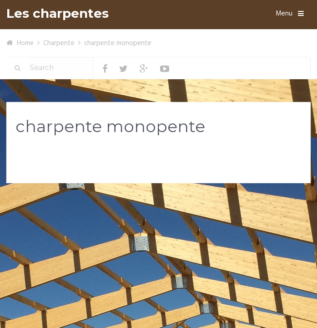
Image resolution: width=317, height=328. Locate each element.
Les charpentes (57, 13)
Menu (284, 13)
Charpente (59, 43)
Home (25, 43)
